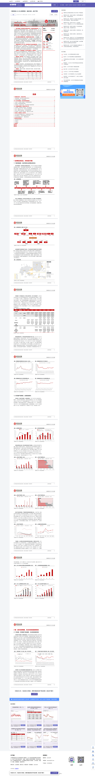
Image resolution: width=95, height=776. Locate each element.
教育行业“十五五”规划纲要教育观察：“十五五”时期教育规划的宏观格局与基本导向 (74, 38)
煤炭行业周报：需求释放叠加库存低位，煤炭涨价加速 (73, 16)
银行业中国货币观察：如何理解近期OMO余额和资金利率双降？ (73, 42)
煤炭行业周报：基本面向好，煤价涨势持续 (73, 31)
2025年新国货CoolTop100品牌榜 (72, 74)
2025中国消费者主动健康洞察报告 (72, 56)
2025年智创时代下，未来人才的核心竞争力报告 (73, 77)
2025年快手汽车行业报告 (71, 69)
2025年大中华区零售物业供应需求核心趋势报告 (73, 63)
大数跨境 (16, 768)
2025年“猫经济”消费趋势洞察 (71, 66)
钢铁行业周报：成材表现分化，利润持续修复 (73, 34)
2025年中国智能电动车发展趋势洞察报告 (73, 81)
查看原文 (23, 725)
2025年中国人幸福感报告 (71, 71)
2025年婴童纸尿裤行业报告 (71, 54)
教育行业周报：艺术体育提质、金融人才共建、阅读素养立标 (73, 27)
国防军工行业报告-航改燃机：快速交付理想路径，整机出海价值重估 (73, 19)
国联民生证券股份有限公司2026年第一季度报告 (73, 12)
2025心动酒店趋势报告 (73, 60)
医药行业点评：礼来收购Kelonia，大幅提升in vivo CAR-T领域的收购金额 (73, 23)
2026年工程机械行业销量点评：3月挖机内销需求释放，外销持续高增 (73, 46)
